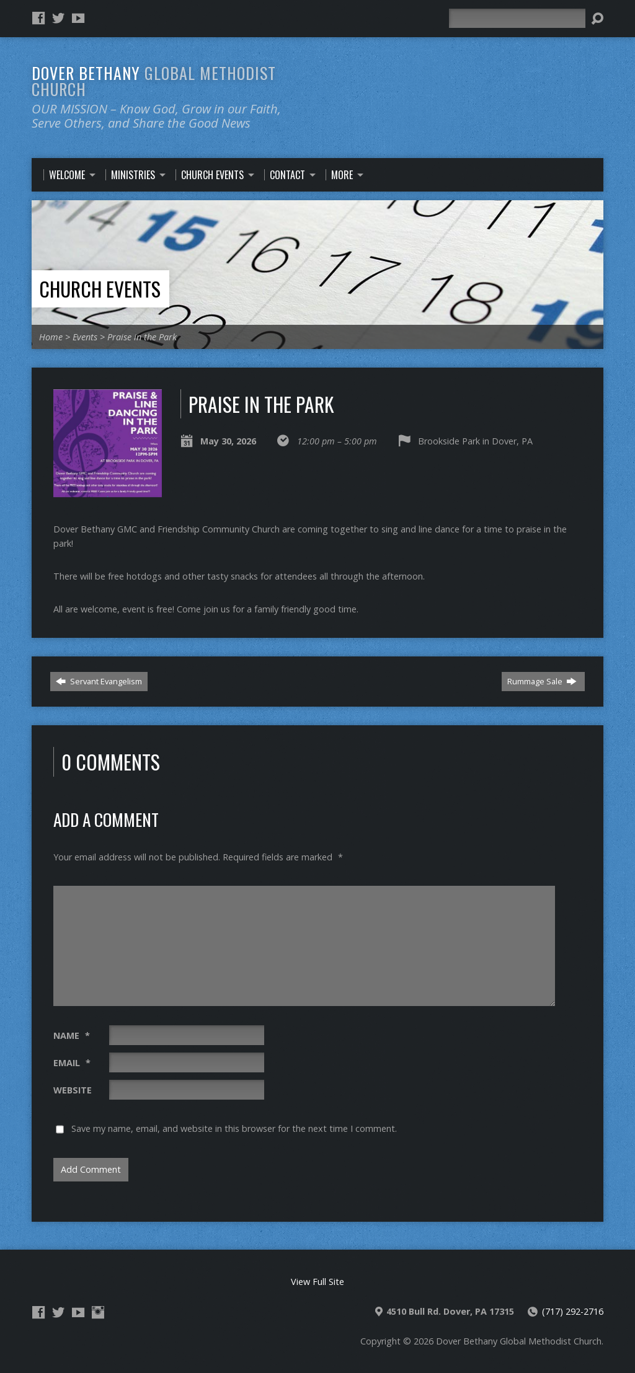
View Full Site (317, 1281)
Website (72, 1090)
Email (72, 1063)
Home (51, 337)
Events (85, 337)
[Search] (517, 18)
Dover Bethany (154, 80)
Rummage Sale (542, 681)
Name (71, 1035)
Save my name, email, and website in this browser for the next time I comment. (234, 1128)
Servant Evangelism (99, 681)
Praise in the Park (142, 337)
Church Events (100, 288)
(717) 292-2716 (572, 1311)
